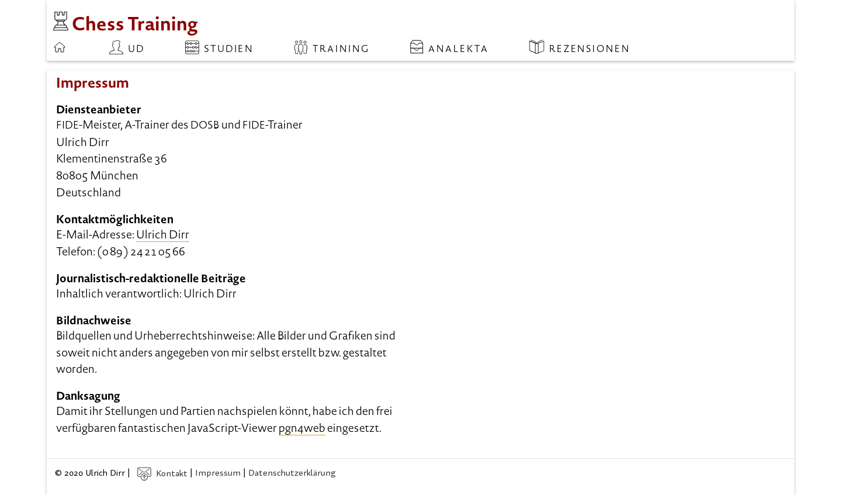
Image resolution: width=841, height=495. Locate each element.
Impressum (218, 474)
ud (127, 47)
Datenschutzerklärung (292, 474)
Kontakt (162, 474)
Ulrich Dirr (162, 235)
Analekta (449, 47)
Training (331, 47)
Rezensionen (579, 47)
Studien (219, 47)
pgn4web (302, 429)
